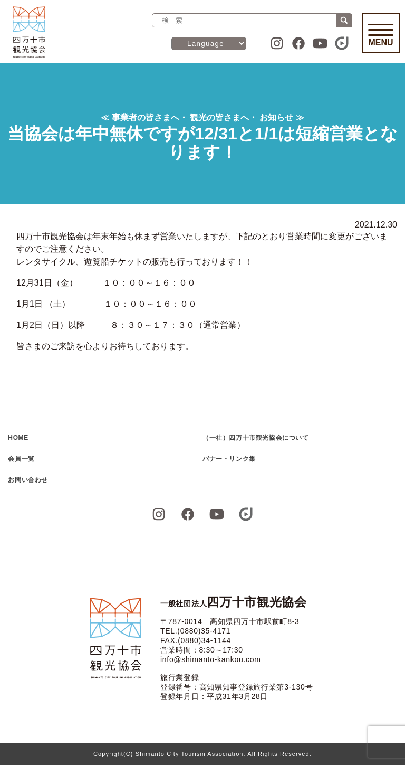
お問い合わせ (28, 480)
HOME (18, 437)
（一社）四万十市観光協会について (255, 437)
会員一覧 (21, 458)
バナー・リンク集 (229, 458)
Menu (380, 35)
